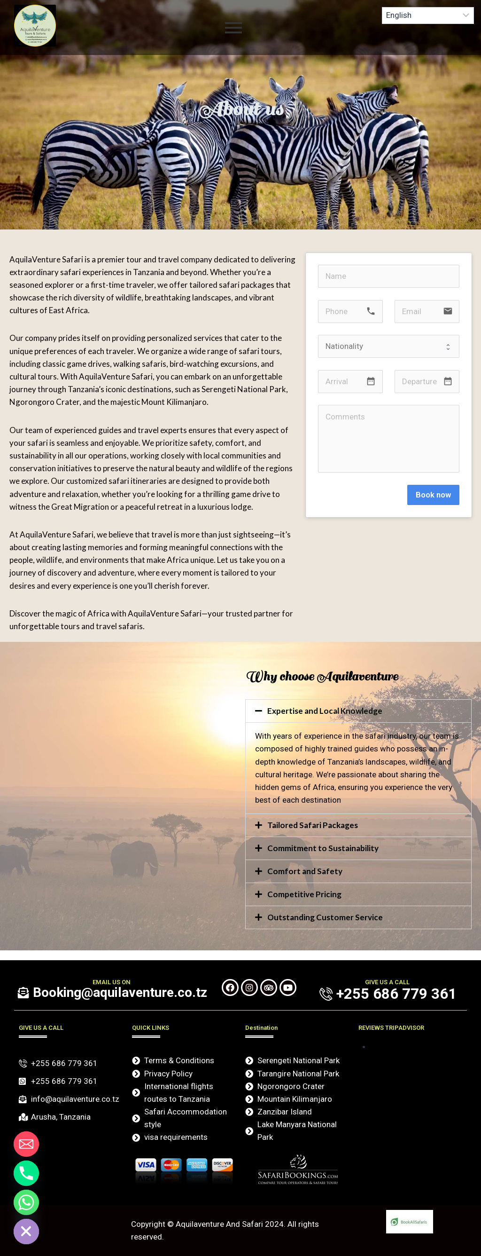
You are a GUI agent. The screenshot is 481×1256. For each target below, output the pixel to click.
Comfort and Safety (304, 871)
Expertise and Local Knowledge (324, 711)
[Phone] (26, 1173)
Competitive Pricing (304, 894)
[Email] (26, 1144)
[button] (358, 711)
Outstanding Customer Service (325, 917)
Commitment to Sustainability (323, 848)
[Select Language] (428, 15)
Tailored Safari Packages (312, 825)
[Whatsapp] (26, 1202)
